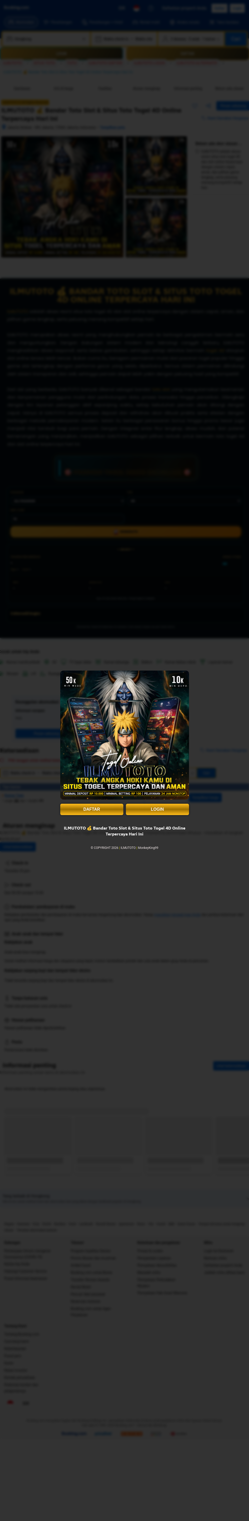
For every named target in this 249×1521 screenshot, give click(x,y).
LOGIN (157, 809)
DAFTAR (91, 809)
